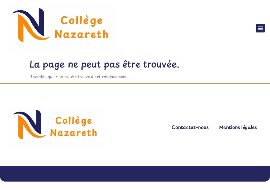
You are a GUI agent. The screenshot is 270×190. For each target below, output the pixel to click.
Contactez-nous (190, 127)
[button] (260, 28)
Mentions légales (238, 127)
